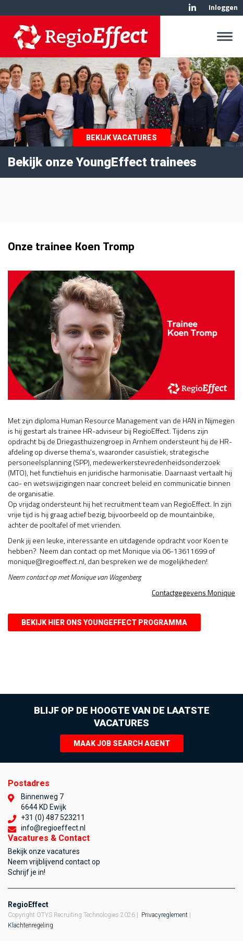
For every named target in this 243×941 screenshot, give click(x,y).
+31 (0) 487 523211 (53, 817)
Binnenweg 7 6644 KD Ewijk (43, 801)
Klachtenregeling (30, 925)
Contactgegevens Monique (193, 592)
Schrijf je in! (26, 872)
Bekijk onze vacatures (44, 851)
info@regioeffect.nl (53, 828)
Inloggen (223, 7)
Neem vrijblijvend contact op (54, 862)
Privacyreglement (164, 915)
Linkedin (192, 8)
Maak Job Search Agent (122, 743)
